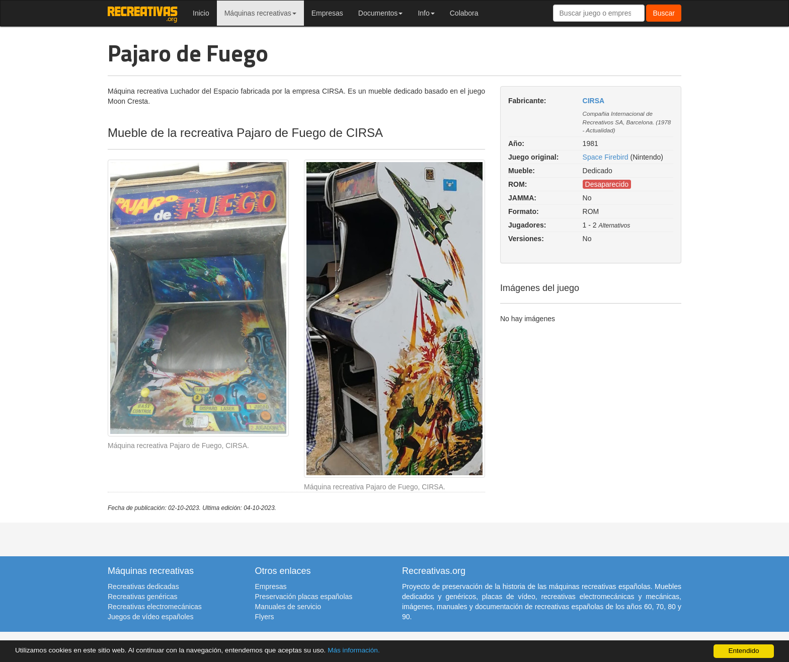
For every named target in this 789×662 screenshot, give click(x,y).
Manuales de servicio (288, 607)
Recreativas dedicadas (143, 586)
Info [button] (426, 13)
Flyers (264, 617)
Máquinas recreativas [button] (260, 13)
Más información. (354, 650)
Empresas (327, 13)
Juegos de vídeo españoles (150, 617)
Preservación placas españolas (304, 597)
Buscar (664, 13)
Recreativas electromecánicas (155, 607)
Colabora (464, 13)
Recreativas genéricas (143, 597)
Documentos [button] (380, 13)
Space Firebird (605, 157)
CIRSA (594, 101)
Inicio (201, 13)
